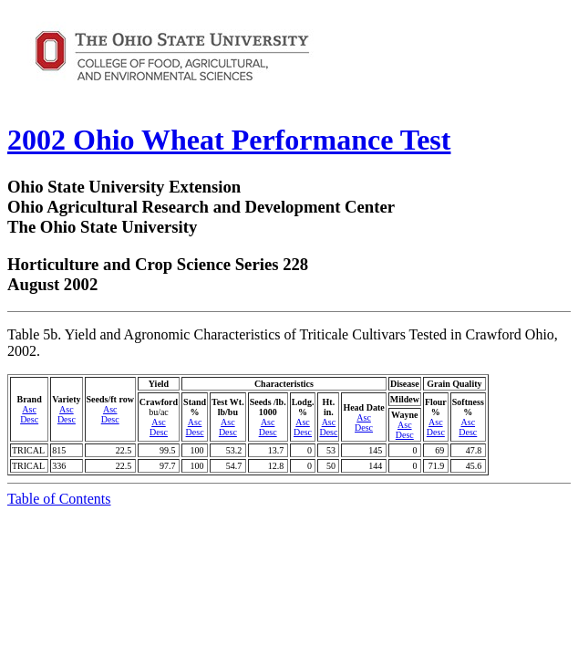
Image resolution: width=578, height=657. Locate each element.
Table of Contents (59, 498)
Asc (29, 409)
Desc (29, 419)
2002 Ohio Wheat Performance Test (228, 139)
